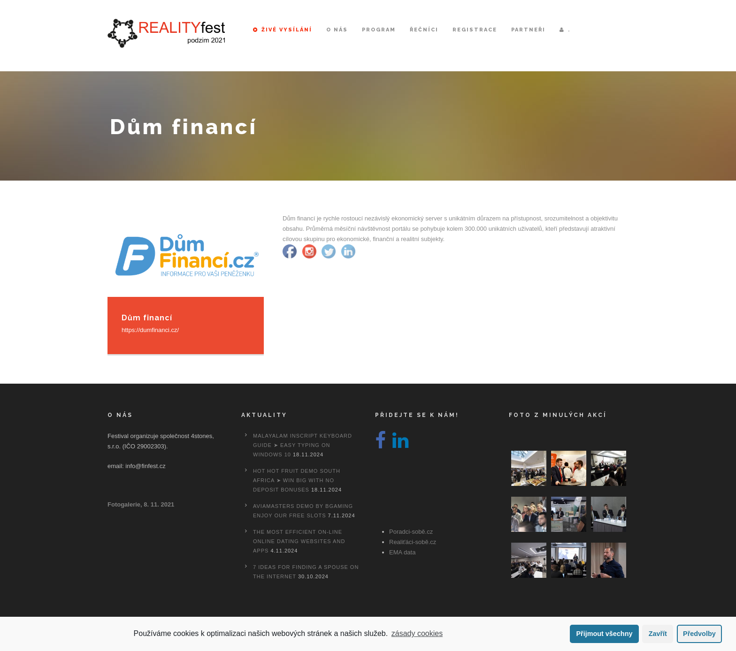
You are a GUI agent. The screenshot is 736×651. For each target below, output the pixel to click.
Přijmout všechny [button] (604, 633)
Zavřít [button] (658, 633)
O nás (337, 30)
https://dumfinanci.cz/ (150, 329)
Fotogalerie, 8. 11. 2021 (140, 504)
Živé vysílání (282, 30)
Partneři (528, 30)
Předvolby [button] (699, 633)
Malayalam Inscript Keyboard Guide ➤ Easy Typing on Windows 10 (302, 445)
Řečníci (424, 30)
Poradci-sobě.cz (411, 531)
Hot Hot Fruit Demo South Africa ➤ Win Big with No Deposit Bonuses (296, 480)
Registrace (474, 30)
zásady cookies (417, 633)
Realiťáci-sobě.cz (412, 541)
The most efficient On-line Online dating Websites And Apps (299, 541)
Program (379, 30)
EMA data (402, 552)
